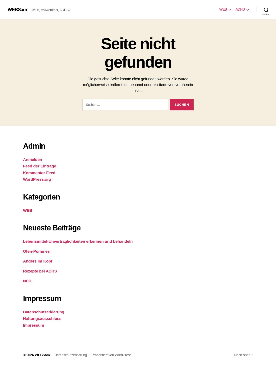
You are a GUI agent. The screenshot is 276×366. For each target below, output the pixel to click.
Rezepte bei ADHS (40, 271)
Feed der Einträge (39, 166)
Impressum (33, 325)
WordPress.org (37, 179)
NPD (27, 281)
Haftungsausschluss (42, 318)
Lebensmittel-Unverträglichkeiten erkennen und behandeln (78, 241)
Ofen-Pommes (36, 251)
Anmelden (32, 159)
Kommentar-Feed (39, 173)
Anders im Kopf (37, 261)
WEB (223, 9)
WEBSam (17, 9)
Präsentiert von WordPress (111, 355)
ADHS (240, 9)
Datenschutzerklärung (43, 312)
